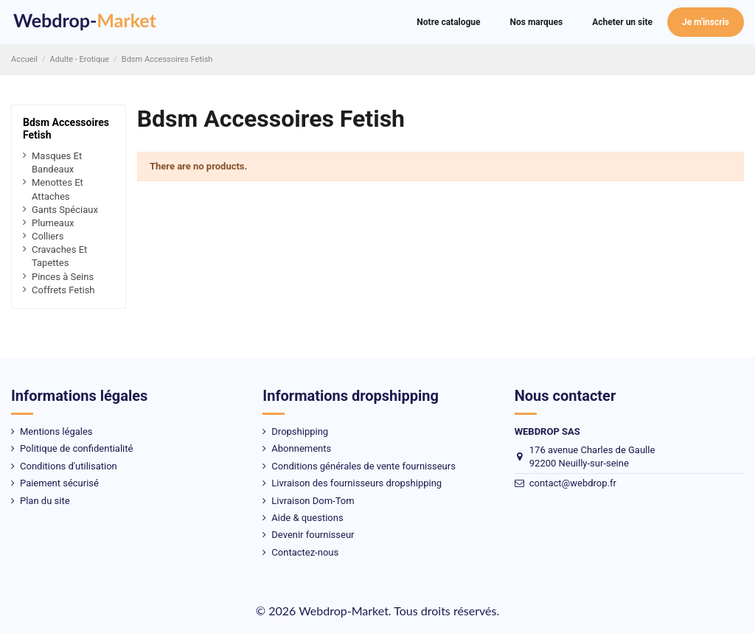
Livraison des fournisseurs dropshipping (356, 483)
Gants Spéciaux (65, 209)
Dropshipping (299, 431)
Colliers (47, 236)
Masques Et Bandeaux (57, 162)
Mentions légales (56, 431)
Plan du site (45, 500)
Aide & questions (307, 517)
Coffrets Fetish (63, 289)
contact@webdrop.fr (572, 483)
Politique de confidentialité (76, 448)
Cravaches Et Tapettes (59, 256)
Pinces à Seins (63, 276)
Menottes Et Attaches (57, 189)
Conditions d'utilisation (68, 466)
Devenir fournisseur (312, 534)
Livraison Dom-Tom (312, 500)
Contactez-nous (304, 552)
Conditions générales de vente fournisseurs (363, 466)
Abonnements (301, 448)
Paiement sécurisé (59, 483)
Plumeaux (53, 222)
